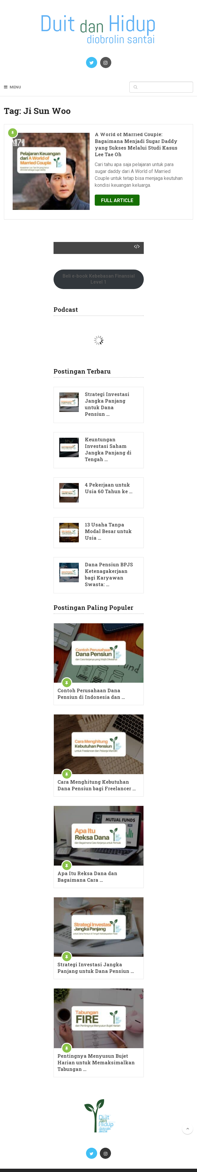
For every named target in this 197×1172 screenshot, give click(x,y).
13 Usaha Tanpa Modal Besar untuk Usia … (108, 513)
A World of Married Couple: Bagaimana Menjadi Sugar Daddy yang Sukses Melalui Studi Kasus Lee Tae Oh (127, 141)
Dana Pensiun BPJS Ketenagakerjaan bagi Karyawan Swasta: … (109, 556)
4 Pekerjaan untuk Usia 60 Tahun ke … (108, 470)
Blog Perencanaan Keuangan (68, 1161)
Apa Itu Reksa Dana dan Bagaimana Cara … (87, 858)
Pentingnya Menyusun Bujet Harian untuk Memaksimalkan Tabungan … (96, 1044)
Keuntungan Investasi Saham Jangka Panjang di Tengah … (108, 431)
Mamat (186, 1161)
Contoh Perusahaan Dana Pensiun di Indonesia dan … (91, 676)
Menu (15, 87)
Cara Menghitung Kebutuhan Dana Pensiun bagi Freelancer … (96, 767)
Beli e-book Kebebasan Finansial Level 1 (99, 261)
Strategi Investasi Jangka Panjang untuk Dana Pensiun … (107, 386)
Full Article (101, 186)
